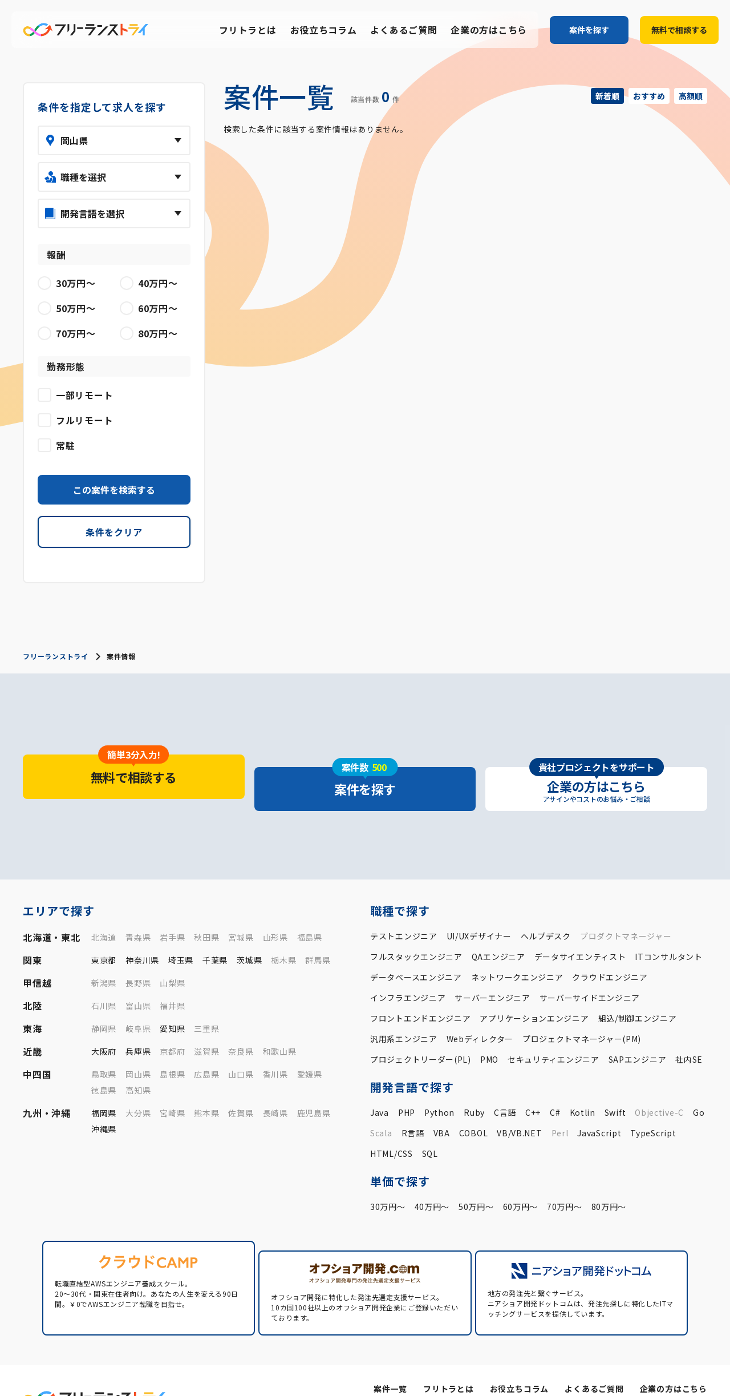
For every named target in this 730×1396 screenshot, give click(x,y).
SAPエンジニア (638, 1036)
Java (379, 1089)
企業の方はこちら (489, 30)
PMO (489, 1036)
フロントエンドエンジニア (420, 994)
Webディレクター (480, 1015)
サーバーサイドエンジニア (590, 974)
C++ (533, 1089)
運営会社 (552, 1373)
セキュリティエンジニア (553, 1036)
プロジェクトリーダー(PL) (420, 1036)
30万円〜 (387, 1183)
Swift (615, 1089)
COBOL (473, 1109)
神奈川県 (142, 936)
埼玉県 (180, 936)
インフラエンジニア (407, 974)
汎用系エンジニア (403, 1015)
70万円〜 (564, 1183)
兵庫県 (138, 1028)
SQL (430, 1130)
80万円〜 (609, 1183)
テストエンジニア (403, 912)
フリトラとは (247, 30)
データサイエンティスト (580, 933)
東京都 (103, 936)
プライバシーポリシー (617, 1373)
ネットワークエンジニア (517, 953)
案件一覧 (392, 1355)
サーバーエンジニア (492, 974)
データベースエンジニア (416, 953)
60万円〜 (520, 1183)
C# (555, 1089)
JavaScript (599, 1109)
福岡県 (103, 1089)
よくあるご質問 (403, 30)
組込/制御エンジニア (637, 994)
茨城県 (249, 936)
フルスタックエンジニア (416, 933)
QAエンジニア (498, 933)
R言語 (413, 1109)
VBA (441, 1109)
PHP (406, 1089)
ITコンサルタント (668, 933)
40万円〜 (432, 1183)
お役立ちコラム (323, 30)
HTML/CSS (391, 1130)
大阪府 (103, 1028)
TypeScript (653, 1109)
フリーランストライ (55, 656)
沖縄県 (103, 1105)
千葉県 (215, 936)
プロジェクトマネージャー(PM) (581, 1015)
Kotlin (582, 1089)
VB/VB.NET (519, 1109)
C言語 (505, 1089)
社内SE (689, 1036)
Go (698, 1089)
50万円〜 (476, 1183)
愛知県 (172, 1005)
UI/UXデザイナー (479, 912)
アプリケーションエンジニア (534, 994)
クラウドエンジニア (609, 953)
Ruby (474, 1089)
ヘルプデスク (546, 912)
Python (439, 1089)
